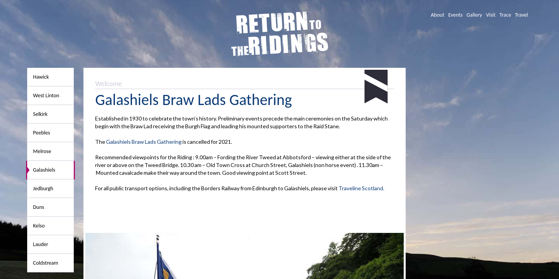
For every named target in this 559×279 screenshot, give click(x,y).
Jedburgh (43, 188)
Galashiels (44, 170)
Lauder (40, 244)
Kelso (39, 225)
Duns (38, 207)
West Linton (46, 95)
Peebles (41, 132)
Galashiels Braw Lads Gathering (144, 141)
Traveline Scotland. (361, 188)
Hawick (41, 77)
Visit (491, 15)
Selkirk (40, 114)
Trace (505, 15)
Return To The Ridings (279, 34)
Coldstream (45, 263)
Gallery (474, 15)
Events (455, 15)
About (437, 15)
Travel (521, 15)
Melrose (42, 151)
